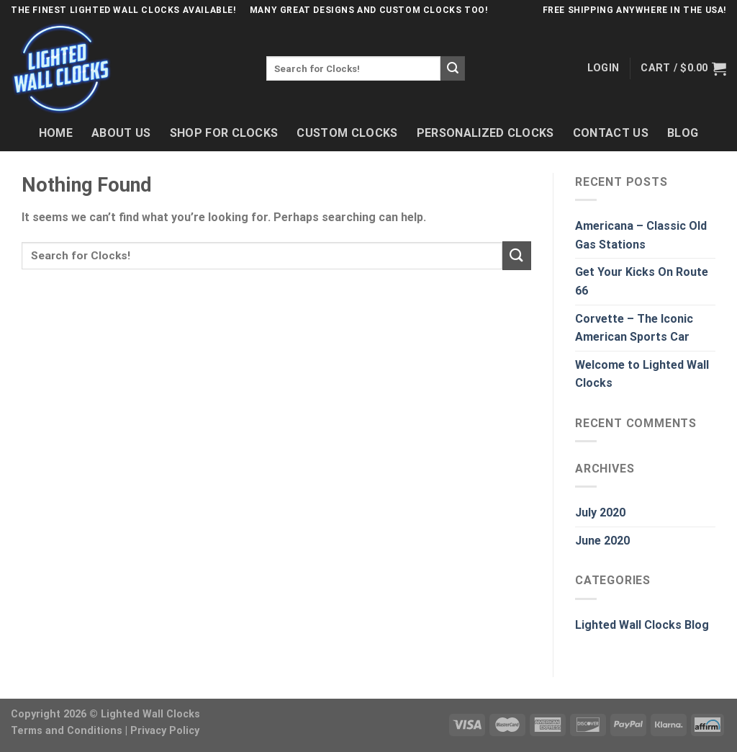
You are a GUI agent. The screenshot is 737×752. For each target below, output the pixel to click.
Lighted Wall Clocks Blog (642, 625)
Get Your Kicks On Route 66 (641, 281)
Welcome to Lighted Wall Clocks (642, 374)
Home (56, 133)
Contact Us (610, 133)
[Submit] (452, 68)
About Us (121, 133)
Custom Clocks (347, 133)
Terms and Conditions (66, 731)
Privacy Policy (164, 731)
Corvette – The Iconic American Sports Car (634, 328)
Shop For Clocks (224, 133)
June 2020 (602, 540)
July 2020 (600, 512)
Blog (682, 133)
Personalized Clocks (485, 133)
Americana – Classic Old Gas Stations (641, 235)
